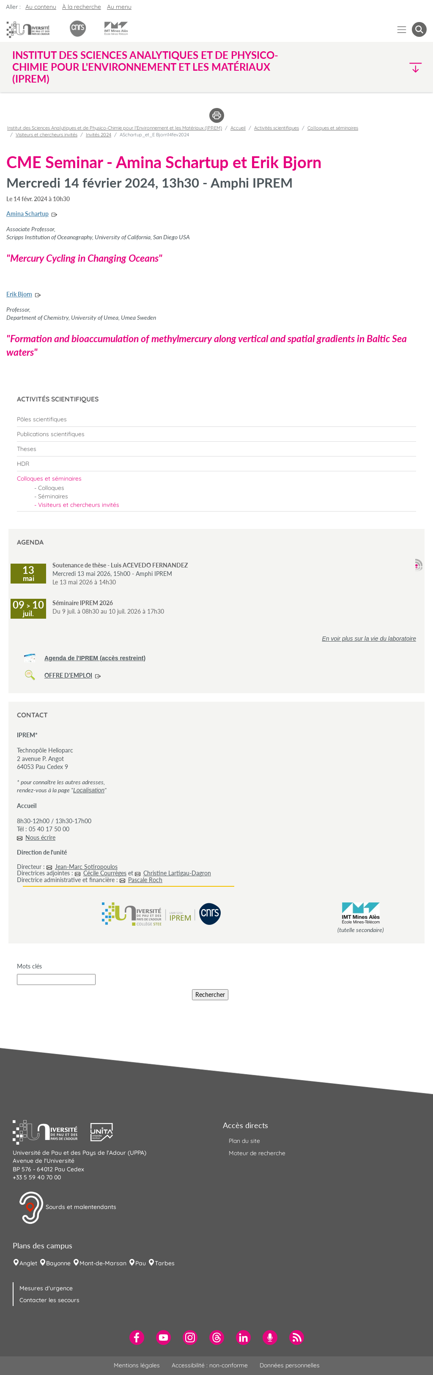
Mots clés (29, 966)
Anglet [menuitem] (28, 1263)
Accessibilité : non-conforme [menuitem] (210, 1365)
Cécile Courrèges (104, 873)
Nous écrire (40, 837)
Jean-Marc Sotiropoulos (86, 866)
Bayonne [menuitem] (58, 1263)
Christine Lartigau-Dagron (177, 873)
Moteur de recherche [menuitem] (257, 1153)
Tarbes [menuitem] (165, 1263)
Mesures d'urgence (46, 1288)
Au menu (119, 7)
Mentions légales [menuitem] (137, 1365)
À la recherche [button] (81, 7)
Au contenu (40, 7)
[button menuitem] (419, 29)
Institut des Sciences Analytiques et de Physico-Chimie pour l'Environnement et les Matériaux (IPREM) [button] (145, 67)
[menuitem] (216, 419)
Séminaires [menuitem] (53, 496)
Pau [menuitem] (140, 1263)
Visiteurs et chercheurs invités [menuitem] (78, 505)
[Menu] (402, 29)
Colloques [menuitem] (51, 488)
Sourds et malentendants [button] (67, 1208)
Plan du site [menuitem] (244, 1141)
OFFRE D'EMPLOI (68, 675)
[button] (376, 67)
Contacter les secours (49, 1300)
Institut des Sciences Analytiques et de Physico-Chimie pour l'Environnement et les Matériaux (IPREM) (114, 128)
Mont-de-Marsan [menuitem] (102, 1263)
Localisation (88, 790)
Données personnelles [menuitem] (290, 1365)
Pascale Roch (145, 879)
